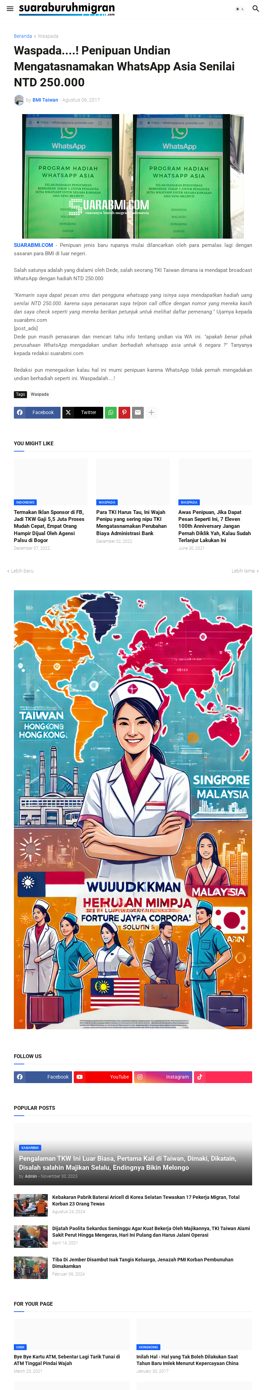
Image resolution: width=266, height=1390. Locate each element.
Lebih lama (243, 571)
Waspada (48, 36)
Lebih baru (22, 571)
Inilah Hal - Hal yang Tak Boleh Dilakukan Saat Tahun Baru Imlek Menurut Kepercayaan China (187, 1360)
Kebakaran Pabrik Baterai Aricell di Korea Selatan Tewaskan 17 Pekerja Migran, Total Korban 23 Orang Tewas (146, 1200)
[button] (9, 9)
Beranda (23, 36)
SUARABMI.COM (33, 245)
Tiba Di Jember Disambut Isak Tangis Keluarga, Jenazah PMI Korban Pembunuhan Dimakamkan (142, 1263)
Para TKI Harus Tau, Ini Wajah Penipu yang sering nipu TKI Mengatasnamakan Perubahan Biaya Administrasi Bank (131, 523)
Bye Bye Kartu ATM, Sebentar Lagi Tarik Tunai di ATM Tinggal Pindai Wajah (67, 1360)
